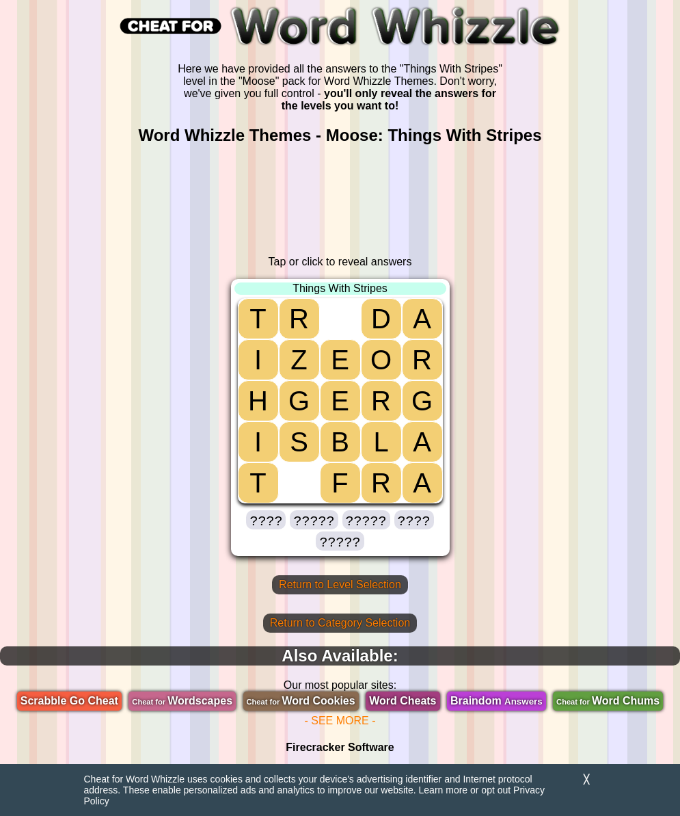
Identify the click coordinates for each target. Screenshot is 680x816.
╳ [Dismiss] (586, 779)
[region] (340, 200)
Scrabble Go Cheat (69, 701)
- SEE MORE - (339, 720)
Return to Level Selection (340, 584)
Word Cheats (402, 701)
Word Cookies (301, 701)
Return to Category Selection (340, 623)
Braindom (496, 701)
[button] (266, 519)
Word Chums (607, 701)
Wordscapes (182, 701)
